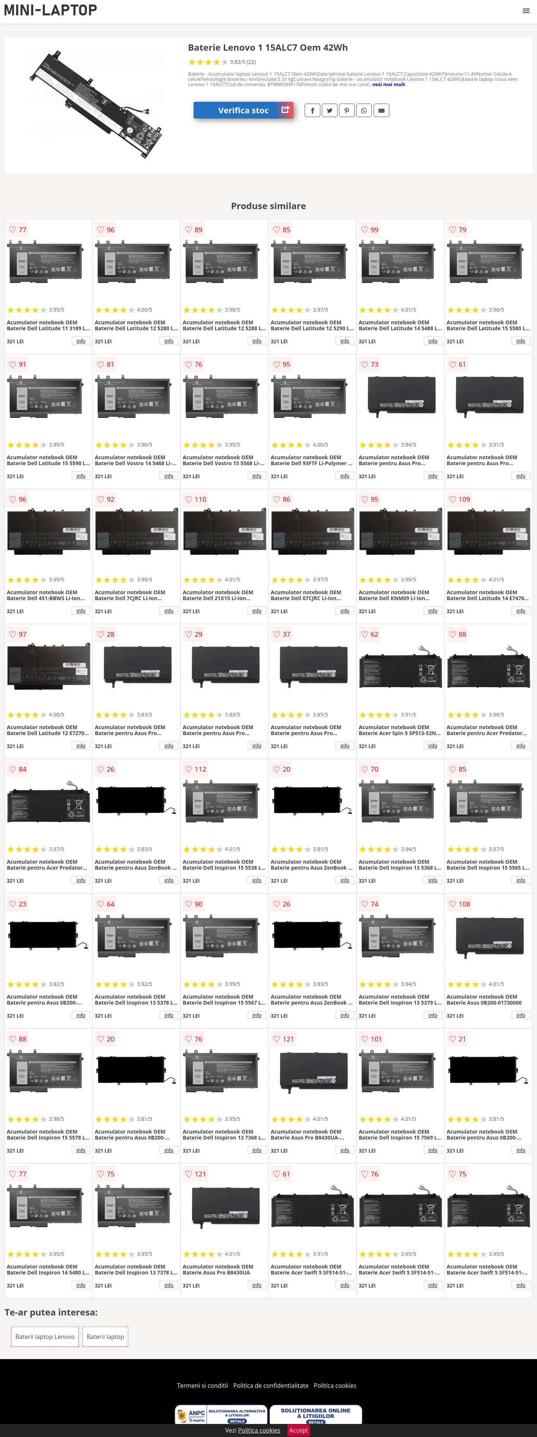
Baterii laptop (105, 1337)
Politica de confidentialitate (271, 1385)
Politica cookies (335, 1385)
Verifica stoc (256, 110)
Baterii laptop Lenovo (45, 1337)
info (80, 340)
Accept (298, 1430)
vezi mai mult (389, 84)
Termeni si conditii (202, 1385)
